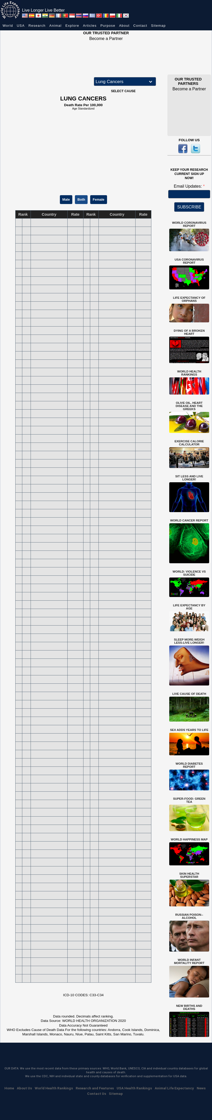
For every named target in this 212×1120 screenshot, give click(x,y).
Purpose (107, 26)
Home (9, 1088)
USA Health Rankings (134, 1088)
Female (98, 199)
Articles (90, 26)
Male (66, 199)
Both (81, 199)
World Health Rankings (54, 1088)
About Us (24, 1088)
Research (37, 26)
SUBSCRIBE (189, 207)
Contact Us (96, 1093)
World (8, 26)
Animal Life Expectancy (174, 1088)
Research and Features (95, 1088)
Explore (72, 26)
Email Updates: (188, 186)
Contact (140, 26)
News (201, 1088)
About (124, 26)
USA (21, 26)
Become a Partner (106, 38)
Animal (55, 26)
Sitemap (158, 26)
